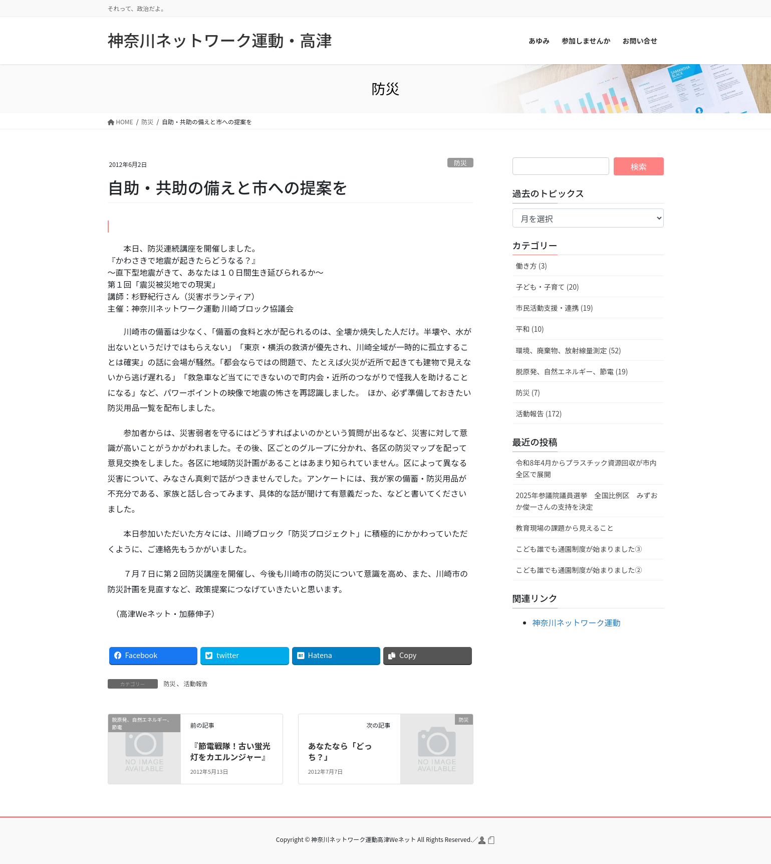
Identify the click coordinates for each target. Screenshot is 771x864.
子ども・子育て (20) (547, 287)
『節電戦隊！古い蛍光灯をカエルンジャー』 (230, 751)
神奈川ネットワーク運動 (577, 622)
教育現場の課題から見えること (565, 528)
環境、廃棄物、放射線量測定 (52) (568, 350)
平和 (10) (530, 329)
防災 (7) (528, 392)
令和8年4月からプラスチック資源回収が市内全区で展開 (586, 468)
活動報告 (196, 683)
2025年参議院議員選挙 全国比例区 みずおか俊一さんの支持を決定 (587, 501)
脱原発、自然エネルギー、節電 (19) (572, 371)
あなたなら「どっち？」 (340, 751)
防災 (460, 162)
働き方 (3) (531, 266)
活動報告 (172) (539, 413)
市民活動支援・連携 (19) (554, 308)
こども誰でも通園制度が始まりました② (579, 570)
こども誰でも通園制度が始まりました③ (579, 549)
